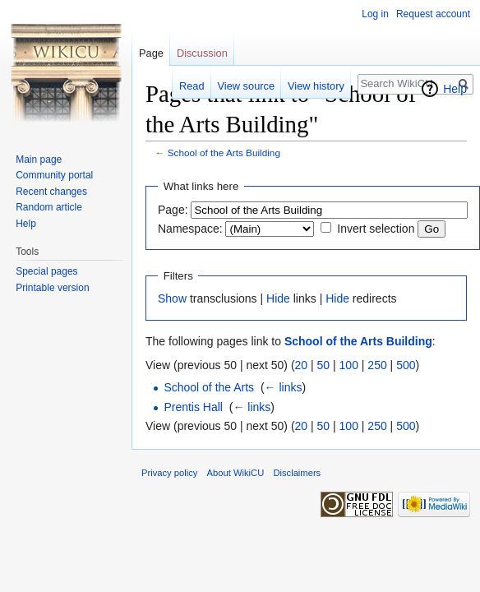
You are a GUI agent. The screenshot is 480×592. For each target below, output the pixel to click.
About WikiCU (236, 473)
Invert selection (375, 228)
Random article (49, 207)
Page (151, 53)
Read (192, 86)
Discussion (202, 53)
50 (323, 365)
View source (246, 86)
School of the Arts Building (224, 152)
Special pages (46, 271)
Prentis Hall (193, 407)
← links (283, 387)
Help (455, 88)
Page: (173, 209)
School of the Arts (209, 387)
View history (316, 86)
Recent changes (51, 191)
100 (348, 365)
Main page (39, 159)
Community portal (54, 175)
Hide (278, 298)
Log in (375, 14)
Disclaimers (297, 473)
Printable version (52, 288)
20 (301, 365)
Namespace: (190, 228)
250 (376, 365)
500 (405, 365)
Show (172, 298)
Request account (433, 14)
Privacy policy (169, 473)
